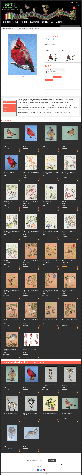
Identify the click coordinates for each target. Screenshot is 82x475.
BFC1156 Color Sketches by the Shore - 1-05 (31, 202)
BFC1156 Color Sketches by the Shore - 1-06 (50, 202)
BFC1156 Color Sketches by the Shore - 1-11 (69, 232)
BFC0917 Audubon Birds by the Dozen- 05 (50, 414)
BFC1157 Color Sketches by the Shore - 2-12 (11, 350)
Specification (7, 102)
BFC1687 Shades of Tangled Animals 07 (49, 385)
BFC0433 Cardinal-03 (28, 143)
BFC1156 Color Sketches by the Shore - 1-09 (31, 232)
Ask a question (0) (49, 39)
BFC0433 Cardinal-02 (9, 143)
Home (3, 28)
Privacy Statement (39, 464)
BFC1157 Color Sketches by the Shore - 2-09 (31, 320)
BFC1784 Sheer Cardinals (29, 349)
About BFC (30, 464)
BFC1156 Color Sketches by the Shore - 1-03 (69, 173)
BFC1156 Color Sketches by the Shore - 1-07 (69, 202)
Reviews (6, 110)
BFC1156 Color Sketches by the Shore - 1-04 (11, 202)
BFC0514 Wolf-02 (27, 443)
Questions (6, 107)
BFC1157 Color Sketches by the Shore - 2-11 (69, 320)
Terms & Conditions (50, 464)
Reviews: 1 (11, 448)
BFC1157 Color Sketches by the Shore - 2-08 (11, 320)
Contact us (73, 464)
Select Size (49, 69)
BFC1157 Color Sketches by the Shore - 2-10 (50, 320)
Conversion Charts (21, 464)
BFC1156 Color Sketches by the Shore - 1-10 (50, 232)
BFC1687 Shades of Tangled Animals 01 (30, 414)
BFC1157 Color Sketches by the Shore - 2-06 (50, 291)
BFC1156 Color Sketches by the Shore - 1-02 (50, 173)
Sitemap (66, 464)
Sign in (71, 2)
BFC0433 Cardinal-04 (48, 143)
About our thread (10, 464)
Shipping (60, 464)
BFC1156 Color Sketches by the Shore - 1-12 (11, 261)
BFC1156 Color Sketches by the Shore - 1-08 (11, 232)
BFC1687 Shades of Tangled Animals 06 (69, 385)
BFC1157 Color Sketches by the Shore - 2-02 (50, 261)
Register (77, 2)
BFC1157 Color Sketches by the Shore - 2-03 (69, 261)
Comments (6, 104)
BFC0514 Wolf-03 (8, 443)
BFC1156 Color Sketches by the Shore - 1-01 (31, 173)
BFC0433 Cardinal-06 (67, 143)
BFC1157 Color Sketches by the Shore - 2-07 (69, 291)
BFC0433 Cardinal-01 (9, 172)
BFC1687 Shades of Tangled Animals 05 (10, 414)
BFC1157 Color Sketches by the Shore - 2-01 (31, 261)
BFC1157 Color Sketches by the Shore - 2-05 (31, 291)
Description (6, 99)
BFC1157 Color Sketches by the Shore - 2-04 (11, 291)
